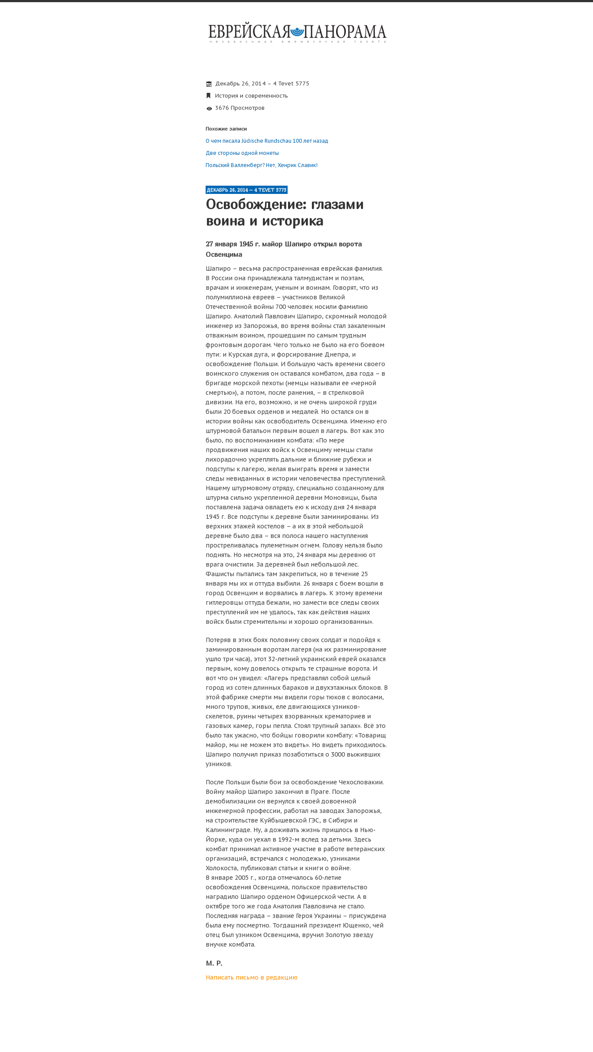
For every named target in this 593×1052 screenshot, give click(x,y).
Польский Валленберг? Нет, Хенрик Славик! (262, 165)
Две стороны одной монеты (242, 153)
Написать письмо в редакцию (252, 977)
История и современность (251, 95)
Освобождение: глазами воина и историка (285, 212)
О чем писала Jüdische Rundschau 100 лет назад (267, 141)
